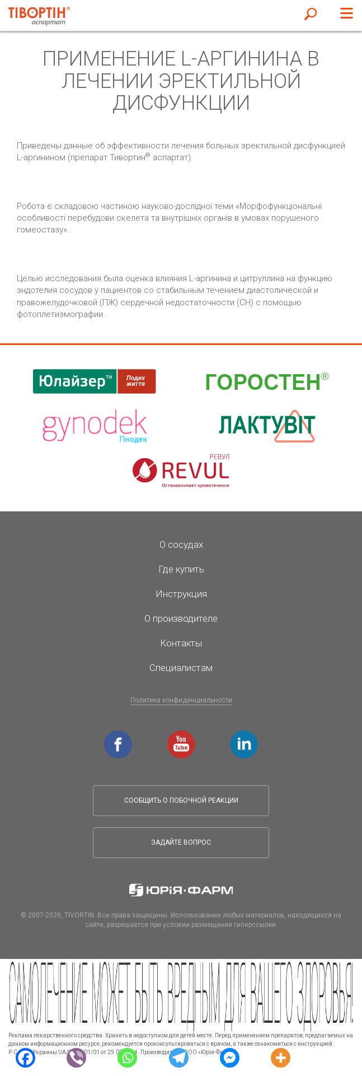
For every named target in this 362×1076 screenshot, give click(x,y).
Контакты (181, 643)
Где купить (181, 569)
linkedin (245, 736)
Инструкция (181, 593)
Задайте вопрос (181, 842)
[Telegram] (178, 1057)
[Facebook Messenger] (229, 1057)
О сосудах (181, 544)
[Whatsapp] (127, 1057)
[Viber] (76, 1057)
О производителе (181, 618)
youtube (183, 736)
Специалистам (181, 667)
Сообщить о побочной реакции (181, 800)
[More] (280, 1057)
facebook (119, 736)
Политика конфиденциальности (181, 700)
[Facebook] (25, 1057)
